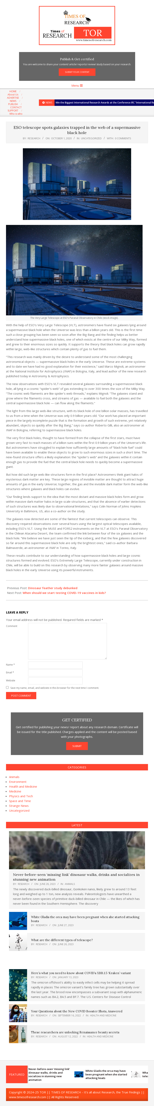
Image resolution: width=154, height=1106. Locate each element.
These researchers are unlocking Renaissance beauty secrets (75, 1032)
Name (10, 664)
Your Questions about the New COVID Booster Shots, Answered (76, 1011)
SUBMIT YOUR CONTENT (77, 72)
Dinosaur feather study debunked (52, 588)
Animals (14, 777)
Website (10, 680)
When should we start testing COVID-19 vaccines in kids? (64, 593)
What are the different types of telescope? (62, 940)
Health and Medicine (23, 786)
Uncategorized (91, 138)
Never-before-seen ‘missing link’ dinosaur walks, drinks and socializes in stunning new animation (51, 1074)
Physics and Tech (21, 796)
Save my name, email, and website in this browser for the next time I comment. (54, 688)
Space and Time (20, 801)
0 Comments (123, 138)
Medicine (15, 791)
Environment (17, 782)
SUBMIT (77, 746)
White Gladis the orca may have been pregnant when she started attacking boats (108, 1074)
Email (10, 672)
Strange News (19, 806)
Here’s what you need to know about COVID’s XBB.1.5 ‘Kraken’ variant (81, 973)
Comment (11, 626)
